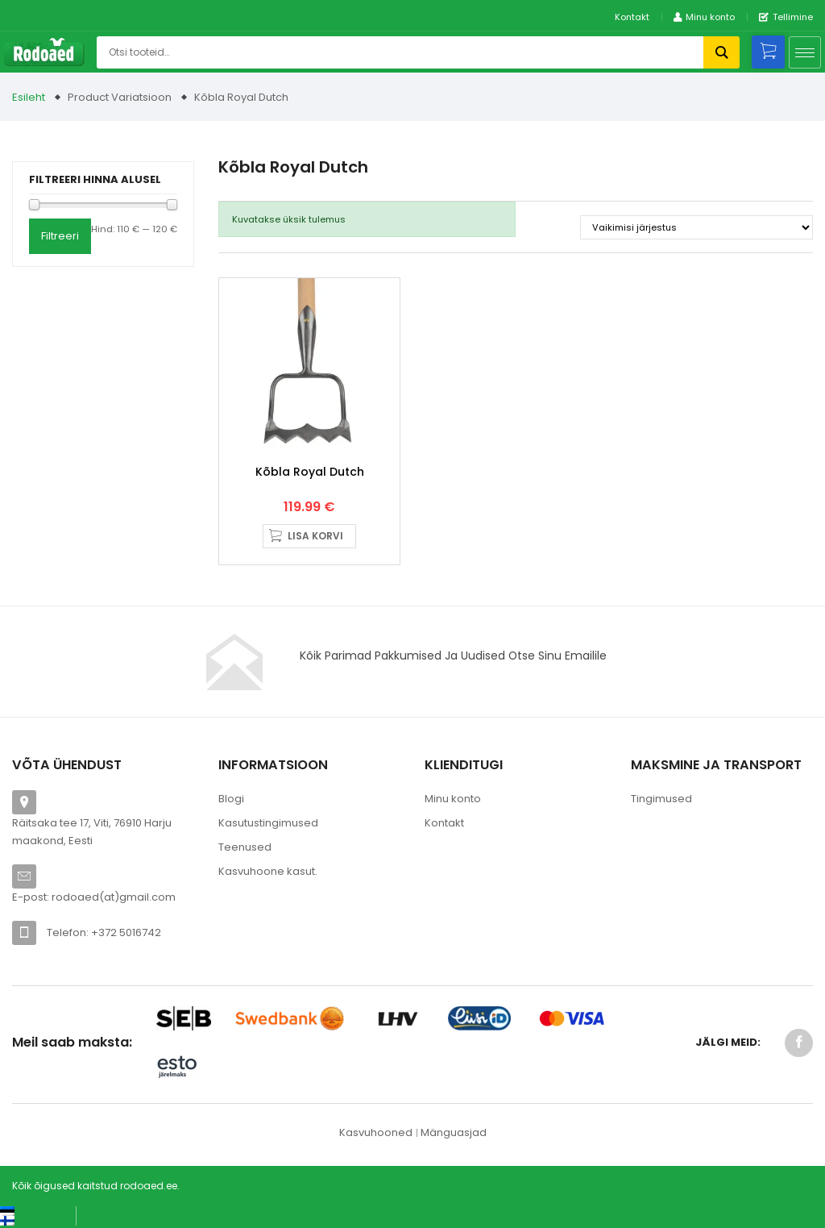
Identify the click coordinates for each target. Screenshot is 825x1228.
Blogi (231, 798)
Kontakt (632, 16)
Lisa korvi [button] (315, 536)
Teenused (245, 847)
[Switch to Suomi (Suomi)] (24, 1220)
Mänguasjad (454, 1132)
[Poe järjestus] (696, 227)
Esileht (28, 97)
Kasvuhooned (375, 1132)
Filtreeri (60, 236)
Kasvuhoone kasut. (267, 871)
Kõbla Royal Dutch (309, 472)
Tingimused (661, 798)
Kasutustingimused (268, 822)
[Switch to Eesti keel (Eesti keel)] (32, 1210)
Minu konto (453, 798)
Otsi (721, 52)
